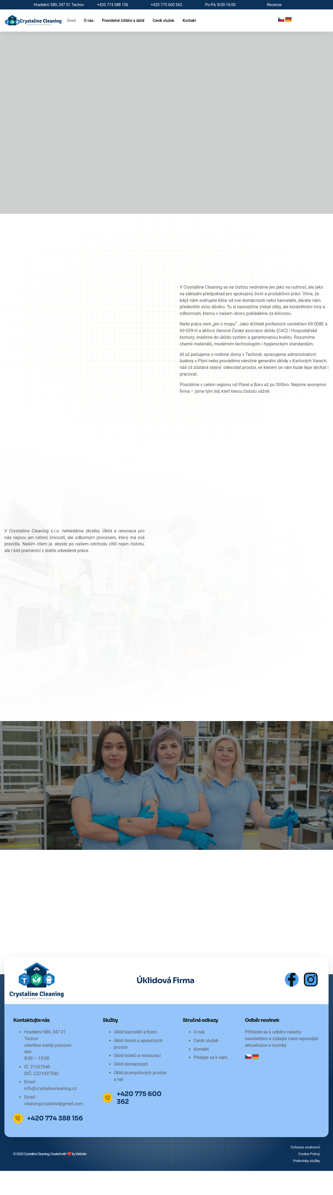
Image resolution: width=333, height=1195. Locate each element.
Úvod (71, 20)
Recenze (274, 4)
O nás (90, 20)
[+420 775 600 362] (108, 1121)
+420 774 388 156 (56, 1143)
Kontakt (197, 20)
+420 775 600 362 (140, 1122)
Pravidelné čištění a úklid (127, 20)
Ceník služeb (170, 20)
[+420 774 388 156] (18, 1142)
